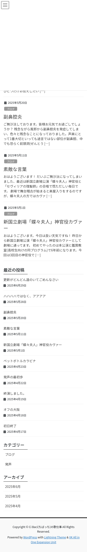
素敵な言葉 (15, 169)
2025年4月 (13, 506)
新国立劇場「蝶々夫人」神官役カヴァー (42, 224)
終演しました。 (14, 393)
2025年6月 (13, 486)
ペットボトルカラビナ (19, 360)
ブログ (11, 109)
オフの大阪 (11, 409)
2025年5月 (13, 496)
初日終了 (9, 426)
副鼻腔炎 (12, 116)
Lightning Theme (55, 537)
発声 (8, 464)
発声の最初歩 (13, 377)
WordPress (30, 537)
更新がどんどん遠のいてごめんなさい (30, 279)
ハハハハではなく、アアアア (24, 296)
